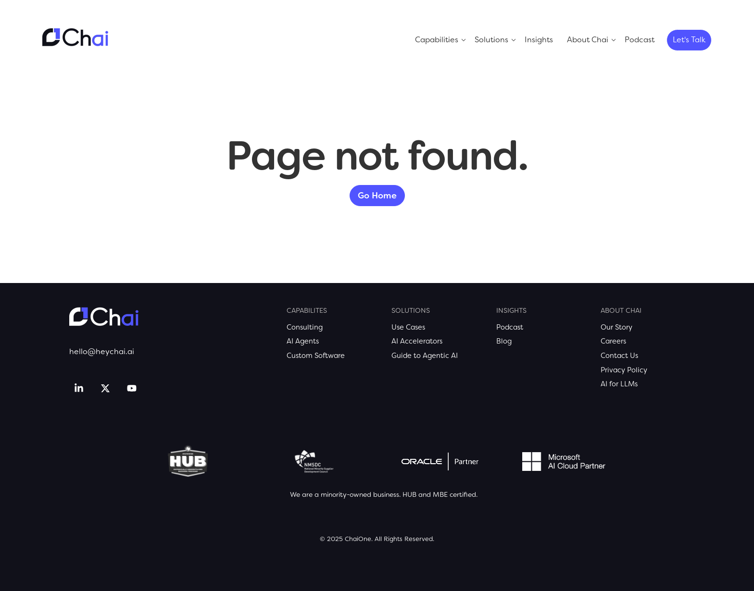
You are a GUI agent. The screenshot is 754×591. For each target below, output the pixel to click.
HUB (409, 494)
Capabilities (436, 40)
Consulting (305, 327)
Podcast (639, 40)
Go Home (377, 195)
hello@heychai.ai (101, 351)
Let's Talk (689, 40)
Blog (504, 341)
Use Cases (408, 327)
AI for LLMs (619, 384)
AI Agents (303, 341)
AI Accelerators (416, 341)
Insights (539, 40)
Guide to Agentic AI (424, 355)
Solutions (491, 40)
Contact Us (619, 355)
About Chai (587, 40)
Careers (613, 341)
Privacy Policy (624, 370)
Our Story (616, 327)
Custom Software (316, 355)
